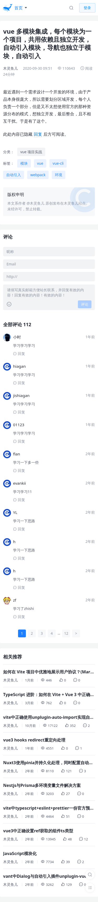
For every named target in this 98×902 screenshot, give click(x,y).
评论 (84, 304)
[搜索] (90, 874)
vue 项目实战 (31, 151)
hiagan (19, 366)
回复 (38, 134)
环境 (58, 174)
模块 (24, 163)
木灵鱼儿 (10, 68)
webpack (37, 174)
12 (66, 633)
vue (40, 163)
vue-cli (58, 163)
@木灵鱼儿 (36, 203)
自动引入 (13, 174)
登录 (87, 7)
